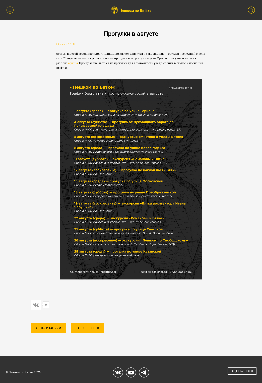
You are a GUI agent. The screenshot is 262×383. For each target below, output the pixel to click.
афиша (73, 63)
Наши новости (87, 328)
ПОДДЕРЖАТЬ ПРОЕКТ (242, 371)
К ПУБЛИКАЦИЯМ (48, 328)
